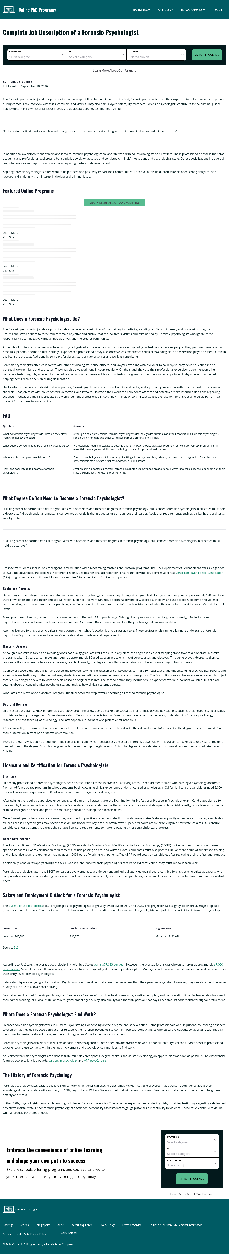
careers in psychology (63, 1061)
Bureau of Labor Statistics (26, 906)
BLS (16, 947)
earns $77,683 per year (109, 964)
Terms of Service (132, 1225)
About (218, 10)
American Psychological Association (199, 573)
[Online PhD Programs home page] (10, 9)
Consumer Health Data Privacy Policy (24, 1234)
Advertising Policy (82, 1225)
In (70, 51)
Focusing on (136, 51)
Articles (166, 10)
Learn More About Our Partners (114, 70)
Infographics (193, 10)
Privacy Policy (107, 1225)
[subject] (156, 55)
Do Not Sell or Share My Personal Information (175, 1225)
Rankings (142, 10)
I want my (15, 51)
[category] (97, 55)
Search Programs (207, 54)
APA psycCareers (95, 1061)
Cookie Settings (69, 1232)
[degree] (37, 55)
